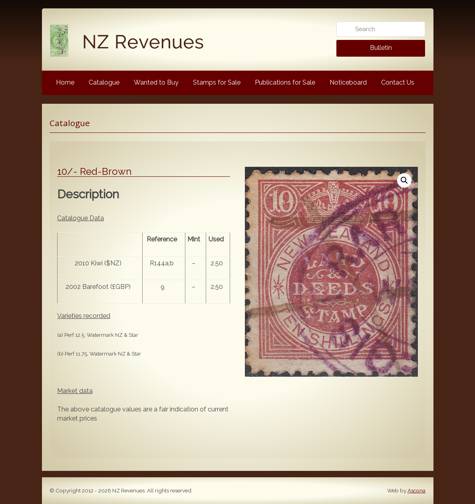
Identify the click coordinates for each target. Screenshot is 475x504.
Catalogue (104, 82)
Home (65, 82)
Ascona (416, 490)
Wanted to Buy (156, 82)
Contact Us (397, 82)
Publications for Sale (285, 82)
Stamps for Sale (216, 82)
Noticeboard (348, 82)
